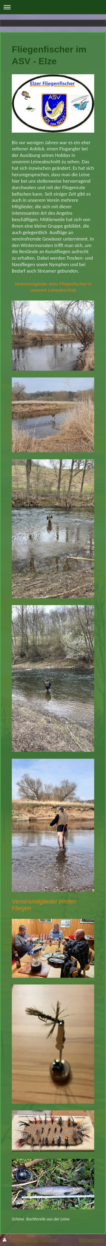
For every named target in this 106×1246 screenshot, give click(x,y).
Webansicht (91, 1240)
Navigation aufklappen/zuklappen (53, 7)
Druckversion (20, 1240)
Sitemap (49, 1240)
